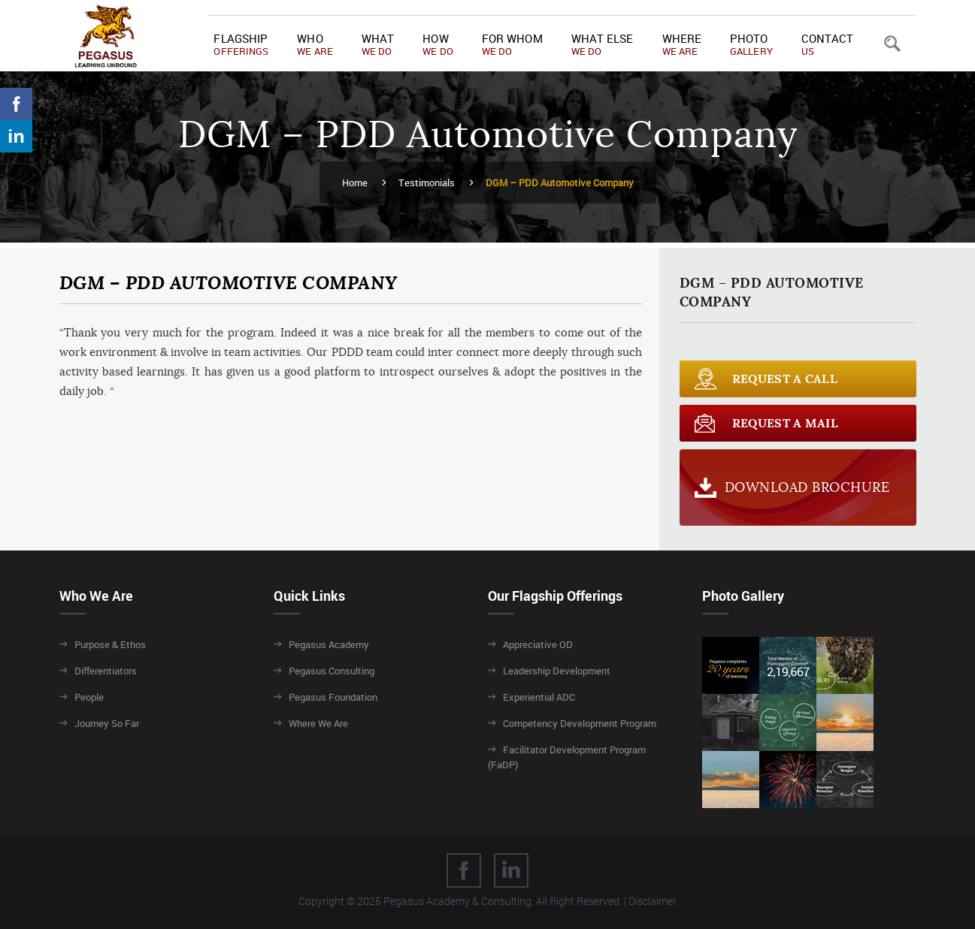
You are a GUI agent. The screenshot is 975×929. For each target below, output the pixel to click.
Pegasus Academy (329, 644)
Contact (827, 44)
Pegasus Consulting (331, 670)
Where (682, 44)
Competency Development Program (579, 723)
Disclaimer (652, 901)
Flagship (240, 44)
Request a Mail (785, 423)
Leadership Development (556, 670)
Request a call (784, 379)
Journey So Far (106, 723)
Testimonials (426, 182)
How (437, 44)
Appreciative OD (538, 644)
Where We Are (318, 723)
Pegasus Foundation (333, 697)
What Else (602, 44)
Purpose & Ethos (110, 644)
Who (315, 44)
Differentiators (105, 670)
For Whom (512, 44)
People (89, 697)
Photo (751, 44)
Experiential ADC (539, 697)
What (378, 44)
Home (355, 182)
